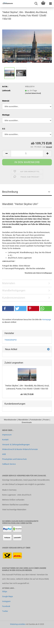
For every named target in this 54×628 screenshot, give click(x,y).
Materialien (8, 283)
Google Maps (7, 596)
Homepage (46, 319)
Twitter (5, 611)
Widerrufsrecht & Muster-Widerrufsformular (20, 449)
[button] (6, 153)
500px (4, 591)
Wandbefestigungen (13, 290)
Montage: (6, 115)
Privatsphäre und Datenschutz (14, 459)
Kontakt (5, 440)
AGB (4, 454)
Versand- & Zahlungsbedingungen (16, 444)
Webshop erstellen (17, 624)
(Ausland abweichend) (33, 93)
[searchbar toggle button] (36, 3)
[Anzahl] (27, 153)
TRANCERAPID (10, 340)
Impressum (7, 435)
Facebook (6, 606)
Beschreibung (10, 191)
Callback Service (9, 464)
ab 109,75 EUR (27, 394)
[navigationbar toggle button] (50, 3)
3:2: (3, 129)
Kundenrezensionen (13, 297)
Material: (6, 101)
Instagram (6, 601)
